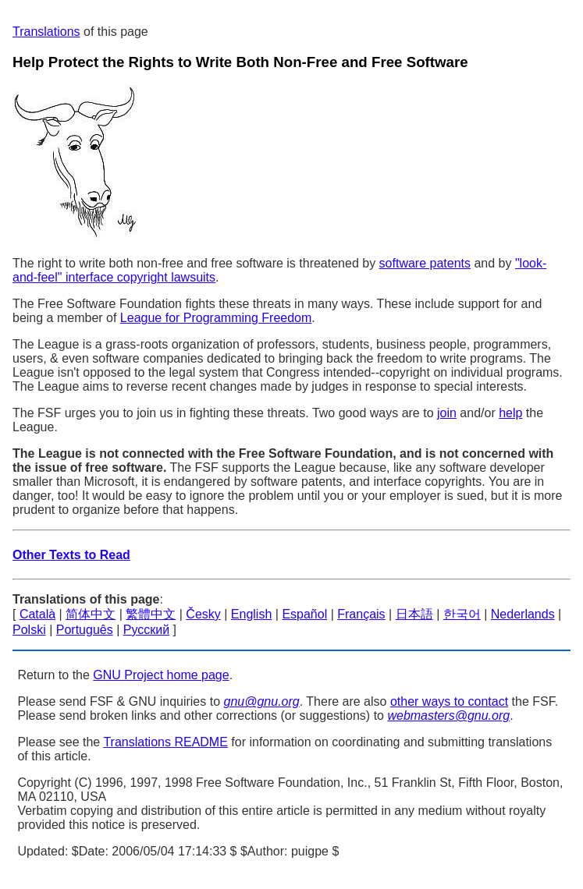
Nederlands (523, 614)
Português (84, 629)
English (251, 614)
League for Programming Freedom (215, 317)
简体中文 (91, 614)
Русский (146, 629)
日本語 (414, 614)
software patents (425, 263)
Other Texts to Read (71, 554)
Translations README (165, 742)
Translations (46, 31)
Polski (29, 629)
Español (304, 614)
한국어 (462, 614)
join (447, 413)
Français (361, 614)
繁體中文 (151, 614)
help (510, 413)
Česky (203, 614)
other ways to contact (449, 701)
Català (37, 614)
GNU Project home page (161, 675)
